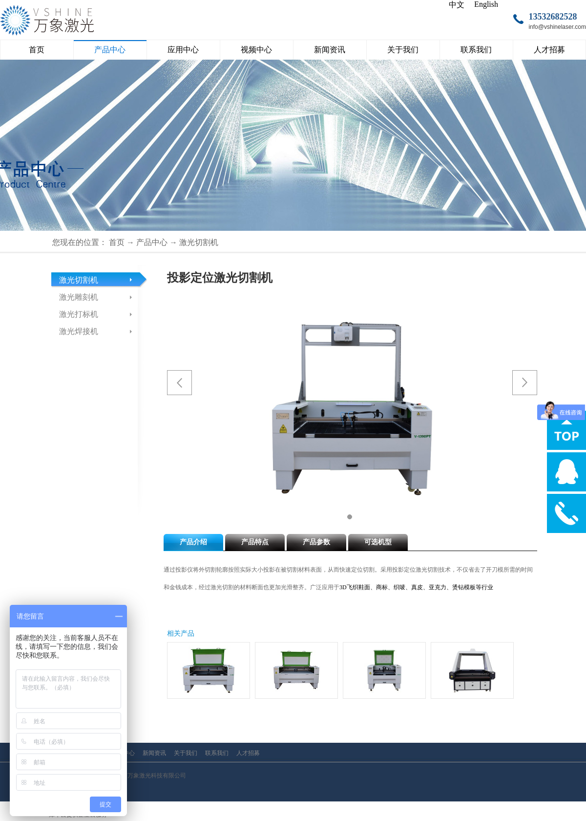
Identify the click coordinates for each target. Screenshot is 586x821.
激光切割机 (198, 242)
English (486, 4)
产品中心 (151, 242)
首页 (36, 49)
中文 (456, 4)
